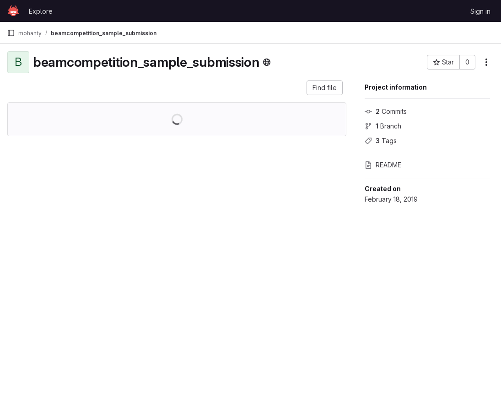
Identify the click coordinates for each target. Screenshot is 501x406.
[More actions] (486, 62)
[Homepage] (13, 11)
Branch (383, 126)
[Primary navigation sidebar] (11, 33)
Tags (381, 140)
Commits (386, 111)
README (383, 165)
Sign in (480, 11)
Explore (41, 11)
